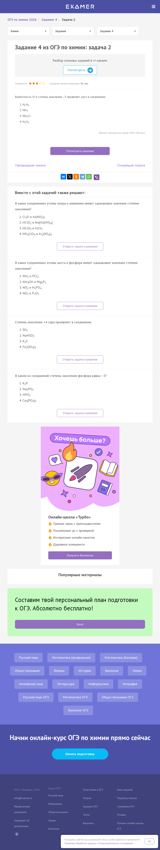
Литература (65, 684)
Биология (111, 670)
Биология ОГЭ (78, 710)
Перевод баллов (127, 798)
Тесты (86, 814)
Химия (137, 670)
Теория (87, 798)
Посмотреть (80, 70)
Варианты (88, 823)
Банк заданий (124, 789)
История (84, 670)
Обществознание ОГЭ (117, 697)
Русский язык (28, 657)
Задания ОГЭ (90, 806)
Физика (59, 670)
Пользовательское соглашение (116, 843)
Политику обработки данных (80, 843)
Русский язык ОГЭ (36, 697)
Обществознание (27, 670)
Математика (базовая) (121, 657)
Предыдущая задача (30, 165)
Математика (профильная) (71, 657)
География (130, 684)
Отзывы (121, 814)
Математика (55, 804)
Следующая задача (131, 165)
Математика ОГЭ (75, 697)
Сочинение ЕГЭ (125, 806)
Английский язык (31, 684)
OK (149, 841)
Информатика (98, 684)
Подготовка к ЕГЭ (93, 789)
